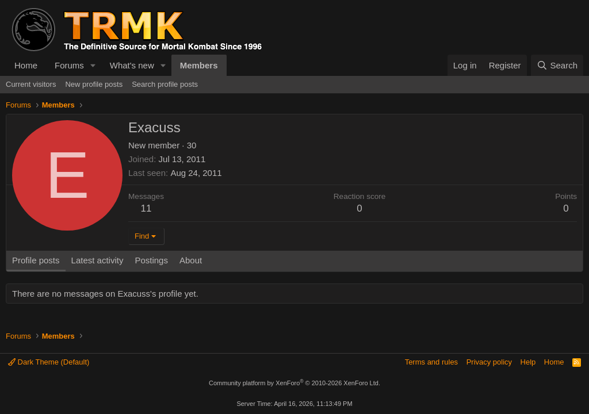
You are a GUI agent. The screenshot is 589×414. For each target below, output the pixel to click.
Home (25, 65)
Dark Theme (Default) (48, 362)
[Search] (557, 65)
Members (199, 65)
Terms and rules (431, 362)
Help (528, 362)
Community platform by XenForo (294, 382)
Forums (69, 65)
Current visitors (31, 84)
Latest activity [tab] (97, 260)
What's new (132, 65)
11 (146, 208)
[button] (93, 65)
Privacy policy (489, 362)
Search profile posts (165, 84)
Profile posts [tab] (36, 260)
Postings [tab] (151, 260)
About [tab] (190, 260)
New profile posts (94, 84)
